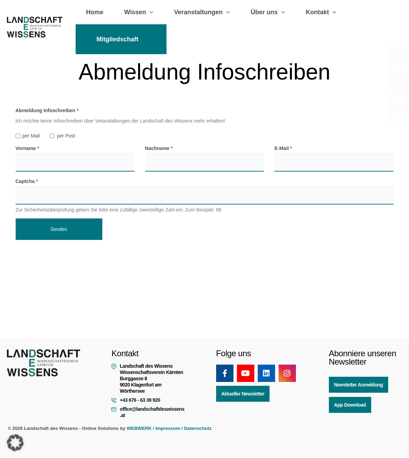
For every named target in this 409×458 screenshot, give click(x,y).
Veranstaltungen (199, 12)
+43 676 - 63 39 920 (140, 400)
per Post (62, 136)
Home (94, 12)
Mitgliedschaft (120, 39)
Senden (59, 229)
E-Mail (283, 148)
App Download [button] (350, 405)
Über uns (263, 12)
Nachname (159, 148)
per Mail (28, 136)
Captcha (27, 181)
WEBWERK (139, 428)
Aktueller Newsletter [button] (243, 394)
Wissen (136, 12)
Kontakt (314, 12)
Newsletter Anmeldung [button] (358, 385)
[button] (147, 12)
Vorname (27, 148)
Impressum (167, 428)
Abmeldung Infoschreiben (47, 110)
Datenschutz (197, 428)
